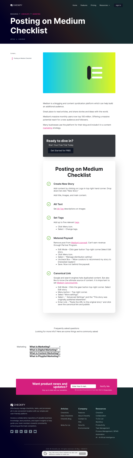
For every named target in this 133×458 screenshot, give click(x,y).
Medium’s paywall (79, 242)
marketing (47, 128)
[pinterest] (25, 431)
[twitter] (11, 431)
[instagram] (16, 431)
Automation (100, 434)
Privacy (69, 451)
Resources (104, 5)
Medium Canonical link (67, 283)
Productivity (100, 425)
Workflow (99, 422)
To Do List (99, 419)
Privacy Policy (108, 390)
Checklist (99, 413)
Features (84, 5)
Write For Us (65, 425)
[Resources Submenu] (109, 5)
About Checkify (84, 416)
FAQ (79, 422)
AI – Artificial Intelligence (105, 437)
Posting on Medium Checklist (22, 58)
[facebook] (30, 431)
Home (75, 5)
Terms (63, 451)
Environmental (83, 428)
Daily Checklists (67, 416)
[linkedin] (21, 431)
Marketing (36, 14)
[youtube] (35, 431)
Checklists (25, 14)
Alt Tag (60, 209)
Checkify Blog (66, 419)
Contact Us (82, 419)
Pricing (93, 5)
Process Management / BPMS (107, 431)
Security (81, 425)
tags (77, 222)
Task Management (103, 428)
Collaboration (101, 416)
